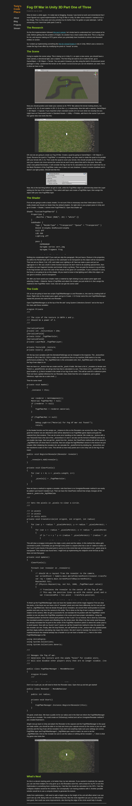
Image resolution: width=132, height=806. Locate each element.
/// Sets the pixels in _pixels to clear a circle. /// (53, 504)
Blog (16, 21)
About (16, 18)
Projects (17, 25)
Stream (17, 28)
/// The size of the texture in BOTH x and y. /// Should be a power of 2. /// (50, 320)
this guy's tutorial (59, 32)
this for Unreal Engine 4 (67, 44)
